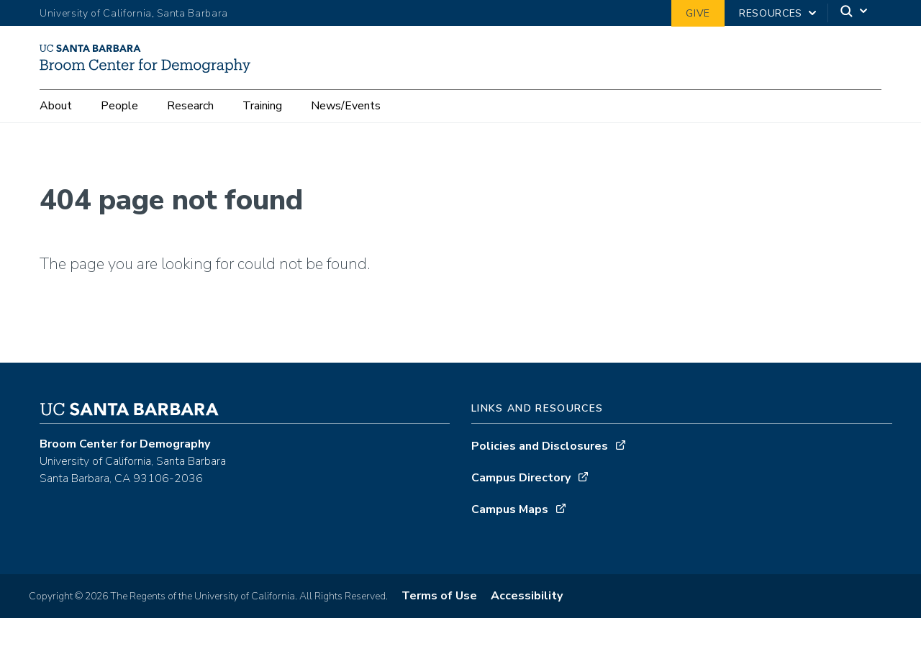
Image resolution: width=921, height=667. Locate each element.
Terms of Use (439, 625)
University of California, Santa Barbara (134, 13)
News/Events (346, 132)
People (119, 132)
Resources (770, 13)
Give (698, 13)
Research (190, 132)
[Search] (854, 13)
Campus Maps (509, 539)
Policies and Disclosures (539, 476)
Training (262, 132)
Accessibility (527, 625)
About (56, 132)
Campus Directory (521, 507)
